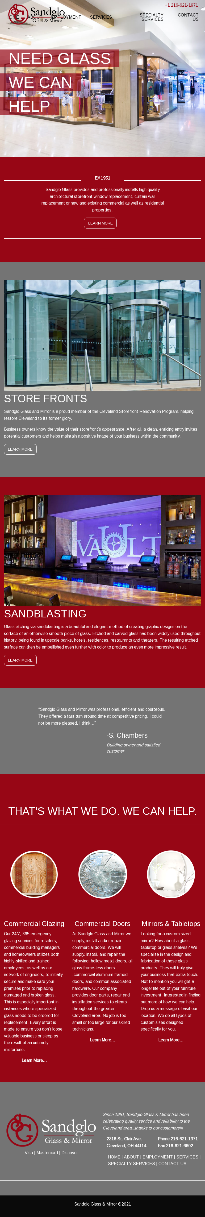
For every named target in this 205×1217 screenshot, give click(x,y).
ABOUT (131, 1157)
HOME (114, 1157)
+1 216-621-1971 (181, 5)
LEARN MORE (100, 223)
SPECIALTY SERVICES (152, 17)
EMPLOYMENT (158, 1157)
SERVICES (101, 17)
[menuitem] (101, 17)
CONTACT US (188, 17)
